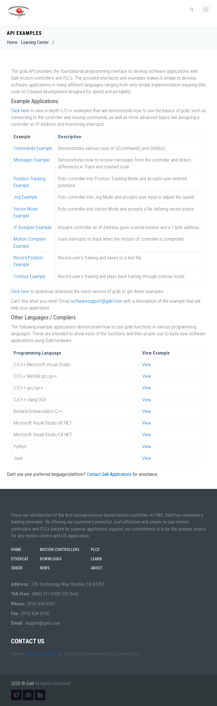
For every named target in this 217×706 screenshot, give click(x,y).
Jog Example (25, 197)
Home (12, 42)
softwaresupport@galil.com (97, 301)
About (97, 568)
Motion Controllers (59, 549)
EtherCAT (20, 559)
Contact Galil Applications (109, 474)
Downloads (51, 559)
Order (16, 568)
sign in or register (41, 654)
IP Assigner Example (32, 227)
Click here (20, 110)
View (146, 364)
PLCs (95, 549)
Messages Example (31, 160)
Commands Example (33, 148)
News (45, 568)
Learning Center (35, 42)
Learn (96, 559)
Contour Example (29, 276)
